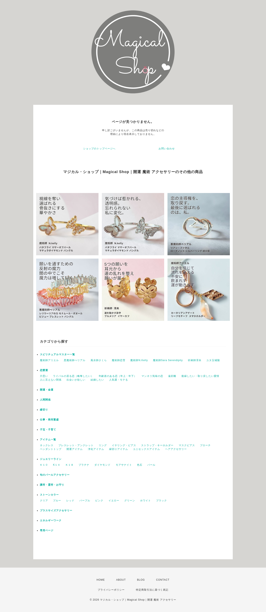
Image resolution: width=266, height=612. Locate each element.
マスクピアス (187, 445)
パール (151, 464)
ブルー (57, 500)
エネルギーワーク (51, 520)
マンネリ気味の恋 (152, 376)
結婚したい (97, 379)
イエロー (113, 500)
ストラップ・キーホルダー (157, 445)
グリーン (129, 500)
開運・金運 (46, 389)
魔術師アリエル (49, 360)
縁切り (44, 409)
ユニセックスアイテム (146, 449)
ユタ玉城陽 (213, 360)
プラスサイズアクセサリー (56, 510)
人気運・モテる (118, 379)
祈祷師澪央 (194, 360)
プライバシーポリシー (111, 589)
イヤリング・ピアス (124, 445)
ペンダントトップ (51, 449)
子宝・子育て (48, 429)
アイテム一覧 (48, 439)
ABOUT (121, 579)
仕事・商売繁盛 (49, 419)
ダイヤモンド (102, 464)
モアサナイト (124, 464)
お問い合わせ (167, 148)
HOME (101, 579)
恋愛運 (44, 370)
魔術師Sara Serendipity (168, 360)
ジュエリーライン (51, 459)
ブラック (161, 500)
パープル (84, 500)
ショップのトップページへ (99, 148)
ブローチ (205, 445)
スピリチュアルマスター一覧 (57, 354)
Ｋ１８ (69, 464)
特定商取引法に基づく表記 (152, 589)
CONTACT (162, 579)
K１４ (56, 464)
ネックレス (46, 445)
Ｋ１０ (44, 464)
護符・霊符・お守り (52, 484)
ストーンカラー (49, 494)
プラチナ (84, 464)
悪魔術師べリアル (74, 360)
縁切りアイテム (118, 449)
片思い (44, 376)
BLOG (141, 579)
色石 (139, 464)
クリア (44, 500)
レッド (70, 500)
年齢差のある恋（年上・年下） (118, 376)
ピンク (99, 500)
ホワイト (145, 500)
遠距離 (172, 376)
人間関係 (45, 399)
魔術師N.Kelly (139, 360)
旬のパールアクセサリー (55, 474)
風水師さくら (99, 360)
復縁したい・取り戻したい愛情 (200, 376)
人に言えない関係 (51, 379)
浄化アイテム (96, 449)
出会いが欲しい (75, 379)
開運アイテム (74, 449)
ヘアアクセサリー (176, 449)
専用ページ (46, 530)
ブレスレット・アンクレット (76, 445)
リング (103, 445)
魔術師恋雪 (118, 360)
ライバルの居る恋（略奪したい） (73, 376)
